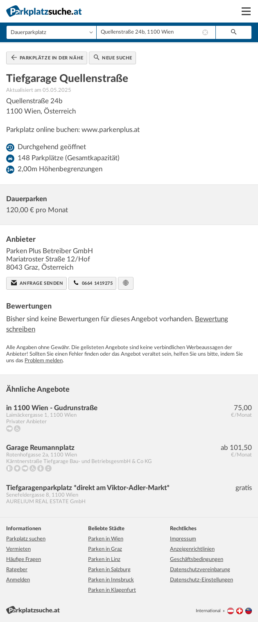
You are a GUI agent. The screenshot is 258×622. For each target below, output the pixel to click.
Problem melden (44, 360)
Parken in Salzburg (109, 569)
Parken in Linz (104, 559)
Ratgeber (16, 569)
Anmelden (18, 580)
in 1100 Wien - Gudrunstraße (51, 407)
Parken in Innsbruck (111, 580)
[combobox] (156, 32)
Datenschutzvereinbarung (200, 569)
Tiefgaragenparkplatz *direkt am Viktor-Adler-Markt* (88, 487)
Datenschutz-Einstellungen (201, 580)
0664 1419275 (93, 283)
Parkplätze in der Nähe (47, 57)
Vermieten (18, 549)
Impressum (183, 539)
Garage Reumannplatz (40, 447)
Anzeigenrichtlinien (192, 549)
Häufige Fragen (23, 559)
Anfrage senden (37, 283)
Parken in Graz (105, 549)
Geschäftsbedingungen (196, 559)
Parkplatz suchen (25, 539)
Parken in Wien (105, 539)
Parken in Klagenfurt (112, 590)
